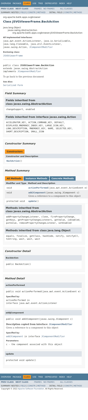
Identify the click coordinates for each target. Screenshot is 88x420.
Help (69, 3)
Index (62, 3)
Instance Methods (36, 178)
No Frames (48, 9)
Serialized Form (13, 85)
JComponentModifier (41, 47)
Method (41, 12)
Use (34, 3)
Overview (6, 3)
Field (23, 12)
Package (17, 3)
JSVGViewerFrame (13, 55)
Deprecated (51, 3)
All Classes (66, 9)
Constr (31, 12)
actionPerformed (38, 188)
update (32, 201)
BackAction (13, 161)
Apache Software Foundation (31, 389)
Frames (38, 9)
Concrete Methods (63, 178)
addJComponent (36, 192)
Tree (40, 3)
